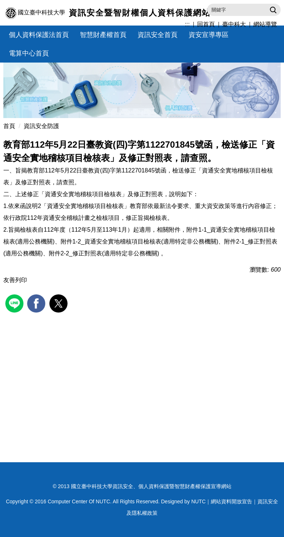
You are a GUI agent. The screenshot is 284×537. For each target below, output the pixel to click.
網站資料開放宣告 (231, 501)
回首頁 (206, 24)
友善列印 (15, 280)
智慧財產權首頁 (103, 34)
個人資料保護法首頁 (39, 34)
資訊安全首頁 (158, 34)
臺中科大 (234, 24)
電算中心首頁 (29, 53)
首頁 (9, 126)
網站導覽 (265, 24)
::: (187, 24)
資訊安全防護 (41, 126)
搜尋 (272, 10)
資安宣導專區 (209, 34)
